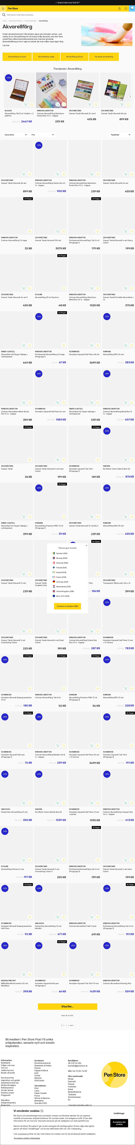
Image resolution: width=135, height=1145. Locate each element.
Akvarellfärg (43, 21)
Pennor (37, 1068)
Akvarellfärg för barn (17, 57)
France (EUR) (59, 577)
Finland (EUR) (60, 568)
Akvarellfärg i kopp (46, 57)
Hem (4, 21)
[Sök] (67, 15)
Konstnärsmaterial (15, 21)
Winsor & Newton (42, 1098)
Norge (70, 1079)
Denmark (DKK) (60, 563)
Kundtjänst (5, 1063)
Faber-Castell (40, 1093)
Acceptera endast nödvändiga (27, 1138)
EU (69, 1100)
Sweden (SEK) (60, 553)
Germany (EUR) (60, 582)
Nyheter (38, 1078)
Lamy (36, 1090)
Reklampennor (7, 1088)
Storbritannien (74, 1097)
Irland (70, 1089)
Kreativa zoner (7, 1093)
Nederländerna (74, 1092)
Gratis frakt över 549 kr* (67, 2)
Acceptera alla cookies (119, 1123)
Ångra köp (5, 1105)
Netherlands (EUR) (62, 587)
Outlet (37, 1075)
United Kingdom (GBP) (63, 591)
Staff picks (39, 1080)
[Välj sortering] (120, 134)
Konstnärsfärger (30, 21)
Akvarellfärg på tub (74, 57)
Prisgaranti (5, 1095)
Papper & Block (41, 1070)
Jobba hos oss (7, 1070)
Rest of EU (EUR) (61, 596)
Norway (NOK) (60, 558)
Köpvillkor (5, 1100)
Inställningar (119, 1113)
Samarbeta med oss (10, 1083)
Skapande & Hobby (42, 1065)
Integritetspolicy (8, 1102)
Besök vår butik (8, 1073)
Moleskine (38, 1100)
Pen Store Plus (7, 1078)
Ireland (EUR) (59, 572)
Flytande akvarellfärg (104, 57)
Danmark (72, 1081)
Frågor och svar (8, 1065)
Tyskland (72, 1094)
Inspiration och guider (10, 1080)
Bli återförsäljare (8, 1085)
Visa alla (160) (40, 1103)
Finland (71, 1084)
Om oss (4, 1068)
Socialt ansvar (7, 1090)
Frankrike (72, 1086)
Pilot (36, 1088)
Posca (37, 1095)
